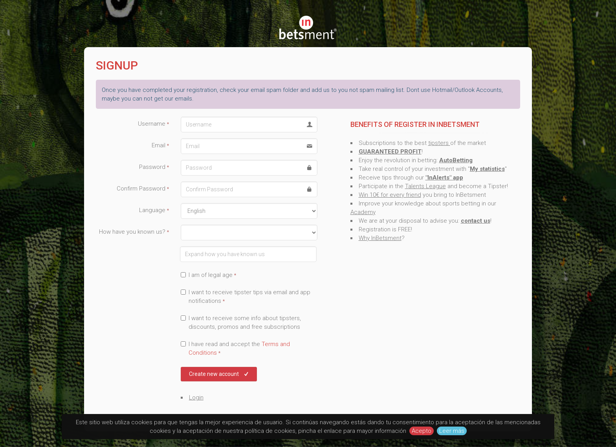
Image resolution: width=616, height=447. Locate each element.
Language (154, 210)
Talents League (425, 186)
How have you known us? (134, 231)
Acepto (421, 430)
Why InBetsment (380, 238)
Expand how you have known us (132, 247)
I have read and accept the (235, 348)
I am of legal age (208, 274)
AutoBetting (456, 160)
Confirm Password (143, 188)
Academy (363, 212)
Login (196, 397)
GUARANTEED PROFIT (390, 151)
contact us (475, 220)
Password (154, 166)
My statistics (487, 168)
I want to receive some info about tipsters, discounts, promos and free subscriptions (241, 322)
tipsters (439, 143)
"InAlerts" (439, 177)
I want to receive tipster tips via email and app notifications (245, 296)
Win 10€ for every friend (390, 194)
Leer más (451, 430)
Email (160, 145)
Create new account (219, 374)
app (458, 177)
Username (153, 123)
